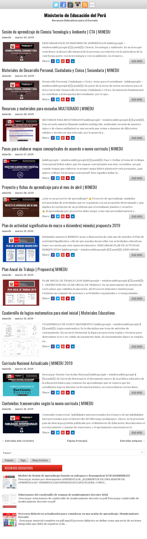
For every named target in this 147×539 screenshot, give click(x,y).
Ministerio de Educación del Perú (75, 15)
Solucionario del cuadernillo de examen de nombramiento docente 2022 (63, 494)
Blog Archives (40, 460)
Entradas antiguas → (132, 440)
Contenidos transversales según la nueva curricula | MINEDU (47, 403)
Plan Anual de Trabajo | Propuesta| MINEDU (35, 269)
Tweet (7, 453)
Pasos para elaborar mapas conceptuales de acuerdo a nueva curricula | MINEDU (62, 148)
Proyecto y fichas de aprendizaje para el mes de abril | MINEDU (49, 187)
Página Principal (77, 440)
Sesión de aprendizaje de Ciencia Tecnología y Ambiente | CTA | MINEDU (56, 31)
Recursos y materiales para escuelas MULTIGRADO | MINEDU (48, 108)
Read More (137, 61)
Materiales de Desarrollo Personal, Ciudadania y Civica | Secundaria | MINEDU (60, 70)
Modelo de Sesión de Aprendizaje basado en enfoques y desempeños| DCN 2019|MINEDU (74, 475)
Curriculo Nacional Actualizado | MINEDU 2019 (37, 363)
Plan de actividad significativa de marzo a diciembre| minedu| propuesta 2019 (61, 225)
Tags (23, 460)
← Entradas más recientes (18, 440)
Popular (9, 460)
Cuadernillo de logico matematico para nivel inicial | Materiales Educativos (58, 312)
